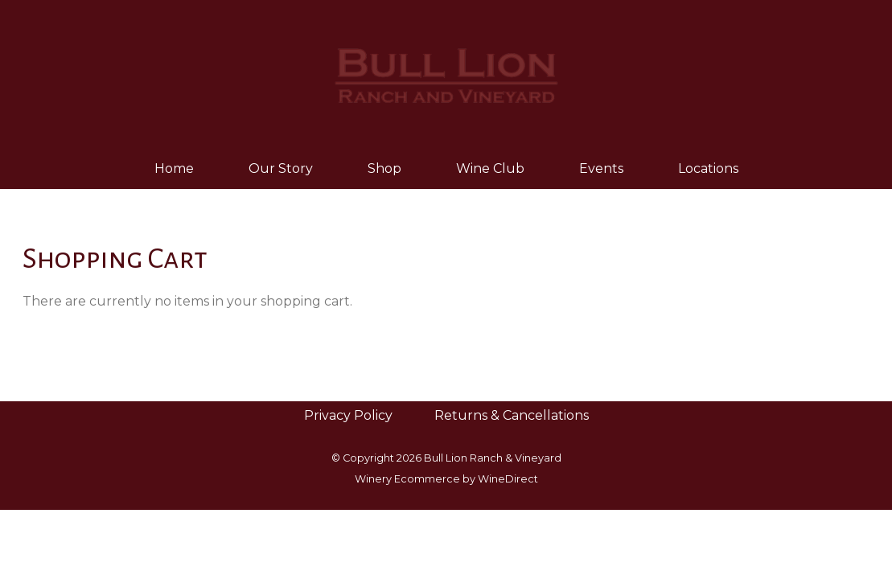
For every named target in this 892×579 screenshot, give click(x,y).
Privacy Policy (348, 415)
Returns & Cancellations (511, 415)
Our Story (281, 168)
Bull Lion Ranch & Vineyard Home (446, 74)
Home (174, 168)
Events (601, 168)
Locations (708, 168)
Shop (384, 168)
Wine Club (490, 168)
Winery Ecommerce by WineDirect (446, 479)
